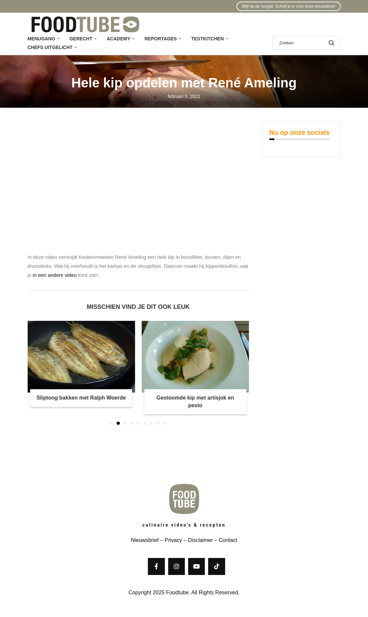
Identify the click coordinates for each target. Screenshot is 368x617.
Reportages (161, 38)
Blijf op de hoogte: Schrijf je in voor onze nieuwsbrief (288, 6)
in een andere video (55, 275)
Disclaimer (200, 540)
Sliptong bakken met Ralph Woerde (81, 398)
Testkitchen (207, 38)
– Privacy (170, 540)
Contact (228, 540)
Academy (118, 38)
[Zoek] (306, 43)
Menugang (41, 38)
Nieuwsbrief (145, 540)
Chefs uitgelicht (50, 47)
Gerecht (81, 38)
